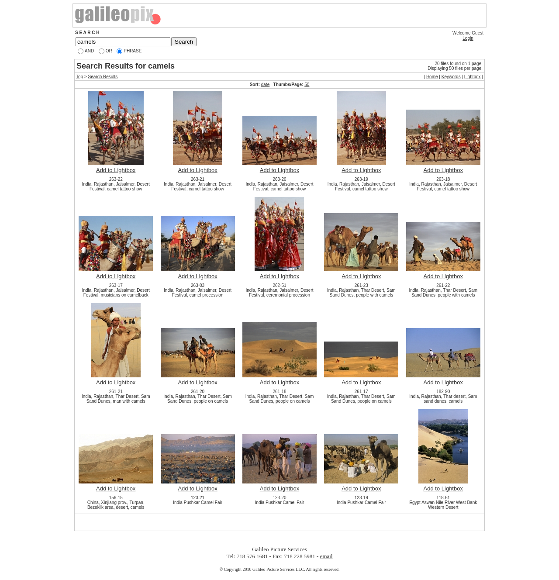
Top (79, 76)
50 (306, 84)
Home (432, 76)
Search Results (103, 76)
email (326, 556)
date (265, 84)
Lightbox (472, 76)
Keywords (451, 76)
